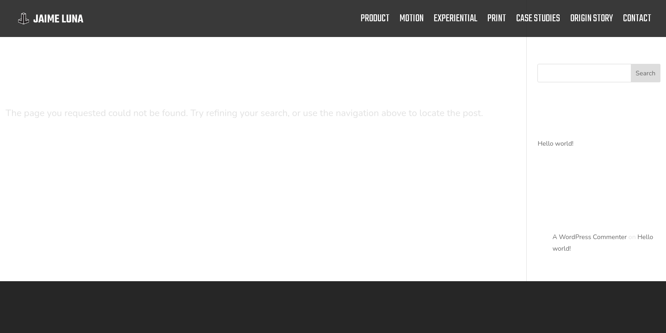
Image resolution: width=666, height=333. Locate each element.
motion (412, 20)
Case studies (538, 20)
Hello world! (555, 143)
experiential (455, 20)
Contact (637, 20)
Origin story (591, 20)
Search (645, 73)
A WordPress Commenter (589, 237)
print (496, 20)
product (375, 20)
